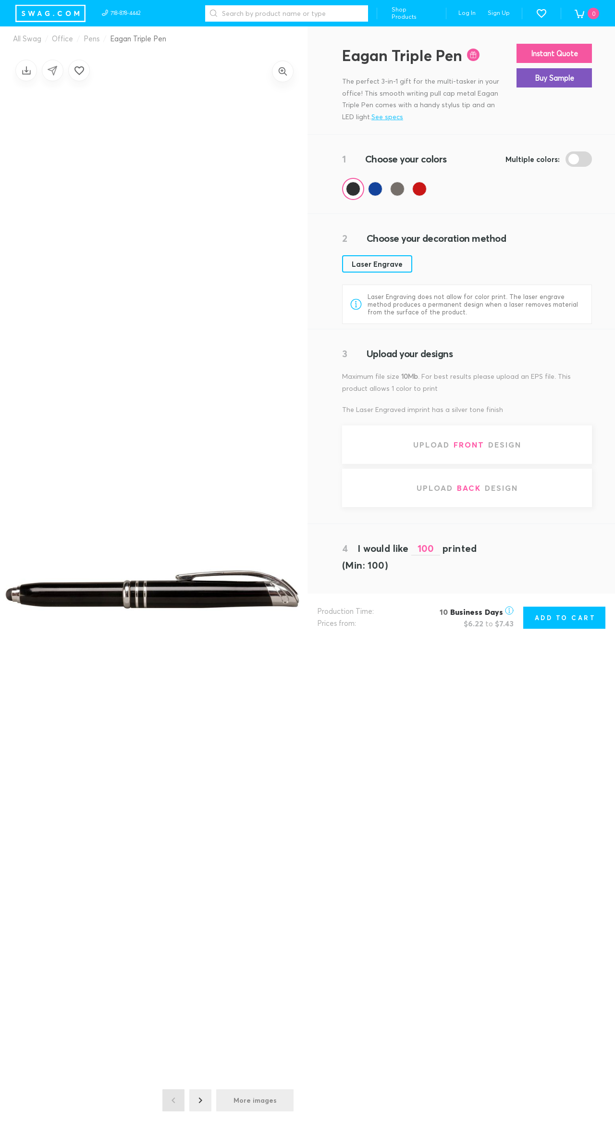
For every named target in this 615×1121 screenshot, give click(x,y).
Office (62, 38)
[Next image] (200, 1100)
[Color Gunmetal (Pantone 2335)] (397, 189)
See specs (387, 116)
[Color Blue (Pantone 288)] (375, 189)
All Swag (27, 38)
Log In (467, 12)
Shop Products (404, 13)
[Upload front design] (467, 444)
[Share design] (52, 70)
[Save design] (26, 70)
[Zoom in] (283, 71)
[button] (541, 13)
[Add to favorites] (79, 70)
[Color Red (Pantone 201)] (419, 189)
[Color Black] (353, 189)
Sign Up (499, 12)
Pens (91, 38)
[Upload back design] (467, 488)
